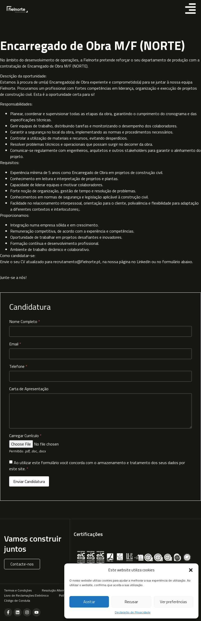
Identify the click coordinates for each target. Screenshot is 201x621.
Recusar (131, 602)
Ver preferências (173, 602)
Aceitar (89, 602)
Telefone (18, 367)
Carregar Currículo (25, 436)
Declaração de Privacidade (132, 612)
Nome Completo (24, 322)
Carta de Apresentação (28, 389)
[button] (190, 570)
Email (15, 345)
